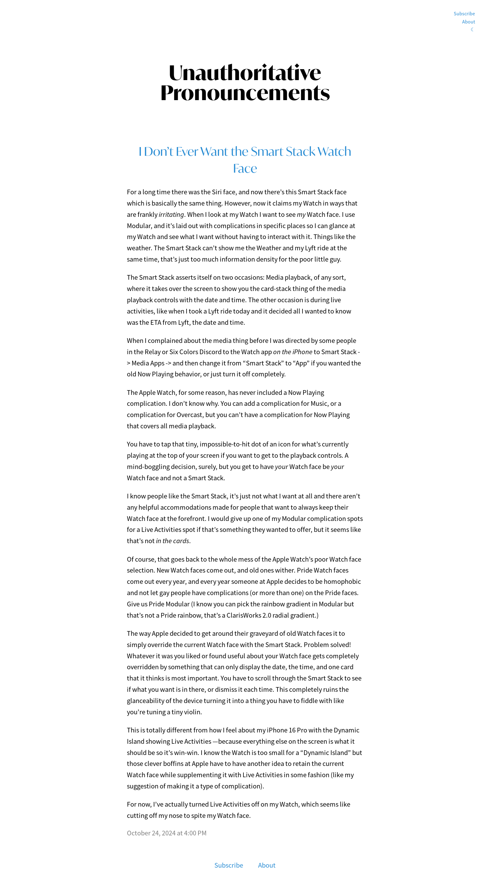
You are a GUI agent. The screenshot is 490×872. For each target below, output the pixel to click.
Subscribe (464, 14)
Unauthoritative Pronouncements (245, 82)
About (468, 22)
